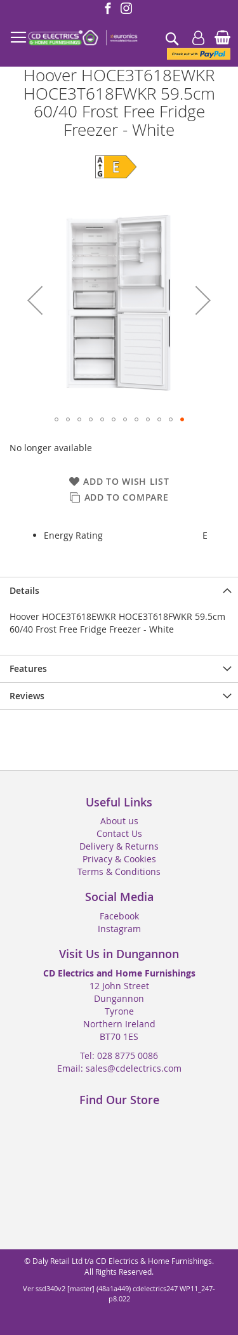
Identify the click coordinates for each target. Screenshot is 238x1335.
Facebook (119, 916)
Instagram (119, 929)
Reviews (27, 696)
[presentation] (119, 590)
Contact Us (119, 833)
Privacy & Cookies (119, 859)
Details (24, 590)
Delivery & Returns (119, 846)
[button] (35, 300)
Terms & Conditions (119, 871)
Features (28, 668)
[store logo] (82, 38)
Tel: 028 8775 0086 (119, 1055)
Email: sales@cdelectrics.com (119, 1068)
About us (119, 821)
